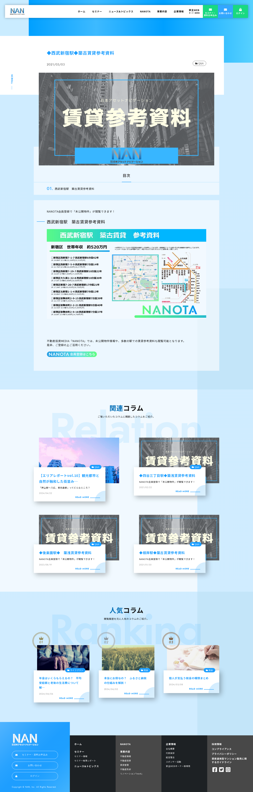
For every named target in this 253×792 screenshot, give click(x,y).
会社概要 (170, 748)
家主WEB (194, 11)
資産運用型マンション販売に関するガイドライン (229, 760)
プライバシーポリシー (224, 753)
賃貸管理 (124, 764)
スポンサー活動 (173, 761)
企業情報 (179, 11)
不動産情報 (125, 756)
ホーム (81, 11)
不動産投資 (125, 760)
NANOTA (145, 11)
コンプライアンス (222, 749)
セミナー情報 (80, 756)
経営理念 (170, 757)
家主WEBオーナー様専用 (178, 766)
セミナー (97, 11)
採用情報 (217, 744)
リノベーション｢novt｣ (131, 773)
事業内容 (162, 11)
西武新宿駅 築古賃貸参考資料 (74, 188)
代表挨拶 (170, 753)
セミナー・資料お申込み (31, 754)
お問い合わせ (28, 765)
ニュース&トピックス (121, 11)
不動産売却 (125, 769)
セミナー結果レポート (85, 760)
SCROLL (12, 79)
